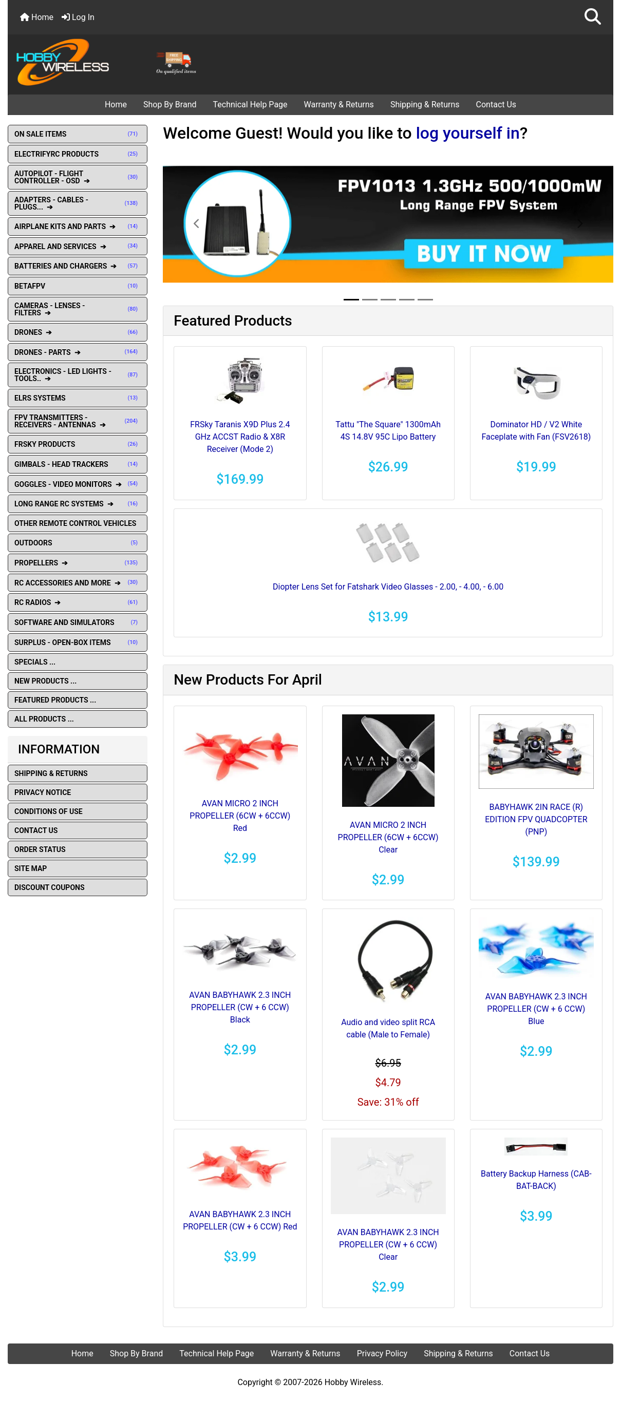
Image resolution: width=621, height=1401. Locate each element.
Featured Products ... (55, 700)
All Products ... (44, 719)
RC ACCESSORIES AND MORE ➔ (77, 583)
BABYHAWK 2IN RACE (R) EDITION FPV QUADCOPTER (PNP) (536, 819)
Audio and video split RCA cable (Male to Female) (388, 1028)
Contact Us (496, 104)
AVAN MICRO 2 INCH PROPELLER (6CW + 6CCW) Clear (388, 837)
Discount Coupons (49, 887)
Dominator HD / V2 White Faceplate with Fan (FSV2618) (536, 431)
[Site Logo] (109, 61)
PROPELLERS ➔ (77, 563)
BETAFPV (77, 286)
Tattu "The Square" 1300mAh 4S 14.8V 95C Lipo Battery (388, 431)
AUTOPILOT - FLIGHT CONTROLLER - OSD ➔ (77, 177)
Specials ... (34, 662)
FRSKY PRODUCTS (77, 444)
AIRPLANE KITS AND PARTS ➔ (77, 226)
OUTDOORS (77, 543)
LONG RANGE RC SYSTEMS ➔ (77, 504)
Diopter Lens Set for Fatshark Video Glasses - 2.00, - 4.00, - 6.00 (388, 587)
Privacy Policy (382, 1353)
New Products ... (45, 681)
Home (36, 17)
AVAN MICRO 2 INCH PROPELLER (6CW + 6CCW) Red (240, 816)
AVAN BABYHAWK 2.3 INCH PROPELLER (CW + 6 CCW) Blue (536, 1009)
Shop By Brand (170, 104)
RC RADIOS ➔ (77, 602)
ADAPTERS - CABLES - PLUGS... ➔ (77, 203)
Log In (78, 17)
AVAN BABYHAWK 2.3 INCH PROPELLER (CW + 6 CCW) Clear (388, 1244)
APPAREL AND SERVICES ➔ (77, 246)
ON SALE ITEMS (77, 134)
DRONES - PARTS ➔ (77, 352)
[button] (592, 17)
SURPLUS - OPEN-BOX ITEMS (77, 642)
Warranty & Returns (339, 104)
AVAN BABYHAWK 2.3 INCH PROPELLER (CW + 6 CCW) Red (240, 1220)
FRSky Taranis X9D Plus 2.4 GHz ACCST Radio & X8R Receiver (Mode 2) (240, 437)
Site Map (30, 868)
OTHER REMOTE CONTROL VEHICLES (75, 523)
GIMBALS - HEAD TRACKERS (77, 464)
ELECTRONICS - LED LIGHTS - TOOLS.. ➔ (77, 375)
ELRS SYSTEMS (77, 398)
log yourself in (468, 133)
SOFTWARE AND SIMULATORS (77, 622)
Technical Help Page (250, 104)
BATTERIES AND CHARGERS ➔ (77, 266)
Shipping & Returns (425, 104)
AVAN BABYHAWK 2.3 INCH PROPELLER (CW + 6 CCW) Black (240, 1007)
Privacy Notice (42, 792)
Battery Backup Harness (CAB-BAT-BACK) (536, 1180)
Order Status (40, 849)
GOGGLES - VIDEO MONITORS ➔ (77, 484)
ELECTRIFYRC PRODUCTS (77, 154)
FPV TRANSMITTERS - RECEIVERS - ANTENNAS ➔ (77, 421)
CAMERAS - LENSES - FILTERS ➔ (77, 309)
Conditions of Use (48, 811)
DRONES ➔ (77, 332)
